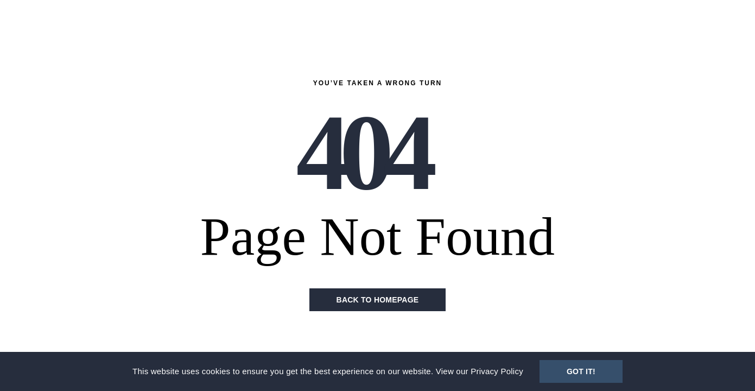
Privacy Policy (497, 371)
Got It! (581, 371)
